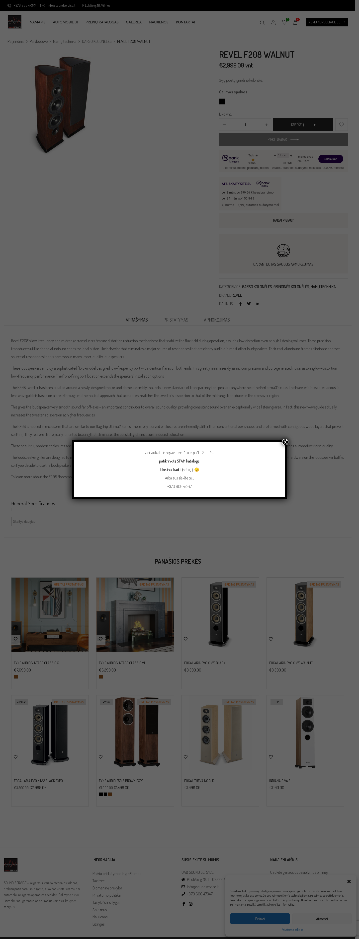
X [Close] (285, 442)
